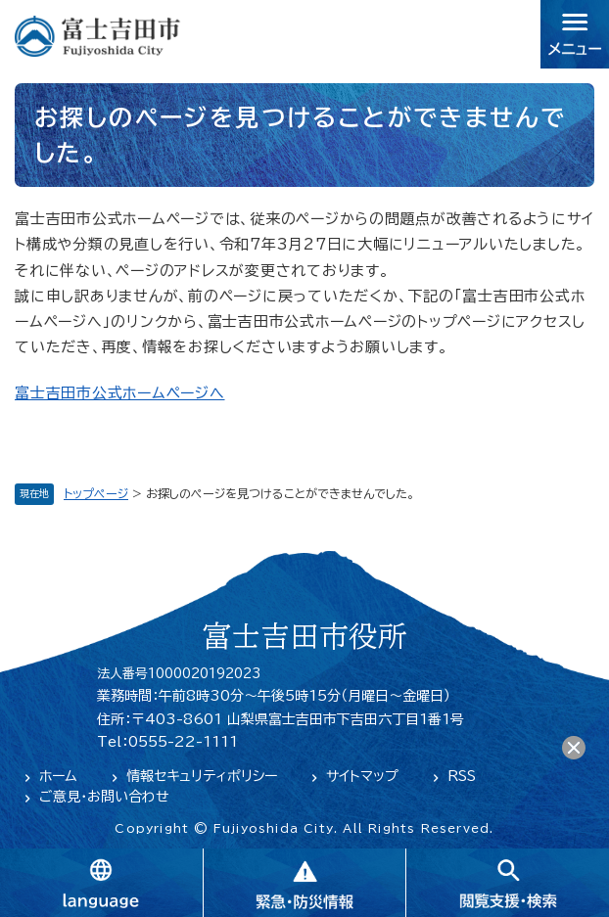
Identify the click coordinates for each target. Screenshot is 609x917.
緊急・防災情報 (304, 882)
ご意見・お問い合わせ (104, 796)
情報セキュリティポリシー (201, 776)
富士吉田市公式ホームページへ (120, 393)
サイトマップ (362, 776)
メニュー (574, 34)
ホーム (58, 776)
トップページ (96, 493)
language (101, 882)
